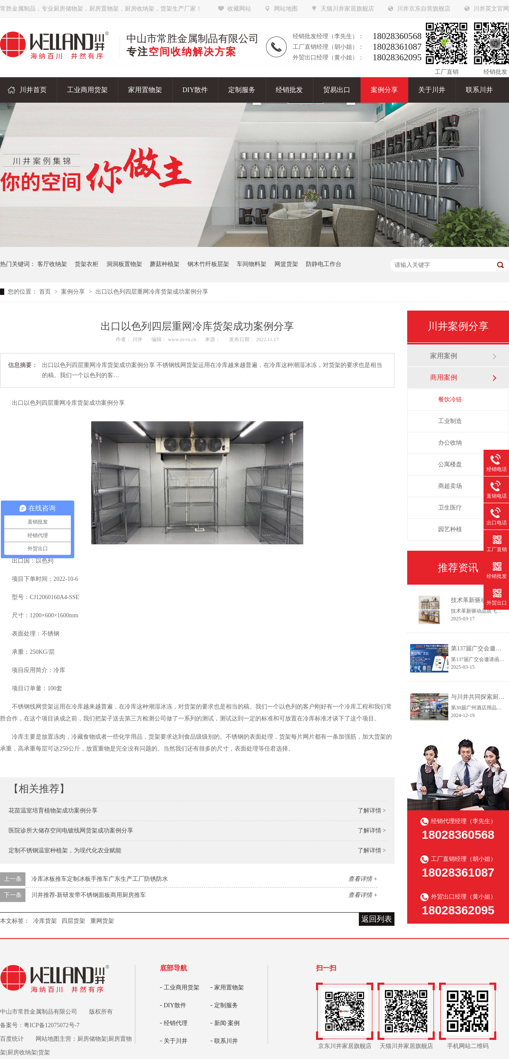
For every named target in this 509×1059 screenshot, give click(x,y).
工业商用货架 (181, 987)
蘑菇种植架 (164, 264)
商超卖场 (450, 486)
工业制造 (450, 421)
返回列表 (376, 919)
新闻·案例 (227, 1023)
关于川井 (175, 1041)
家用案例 (443, 355)
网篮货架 (286, 264)
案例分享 (74, 292)
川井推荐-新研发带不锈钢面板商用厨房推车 (88, 895)
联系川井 (226, 1041)
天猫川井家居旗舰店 (347, 9)
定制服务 (226, 1005)
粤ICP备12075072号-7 (51, 1025)
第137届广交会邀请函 (479, 648)
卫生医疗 (450, 507)
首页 (46, 292)
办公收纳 (450, 443)
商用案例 (443, 377)
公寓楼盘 (450, 464)
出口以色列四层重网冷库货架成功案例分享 (151, 292)
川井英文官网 (491, 9)
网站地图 (286, 9)
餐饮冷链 (450, 399)
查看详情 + (363, 879)
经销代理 (175, 1023)
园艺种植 (450, 529)
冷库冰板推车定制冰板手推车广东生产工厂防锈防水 (99, 879)
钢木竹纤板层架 (208, 264)
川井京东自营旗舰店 (423, 9)
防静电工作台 (323, 264)
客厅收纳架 (52, 264)
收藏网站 (239, 9)
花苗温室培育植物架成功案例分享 (53, 810)
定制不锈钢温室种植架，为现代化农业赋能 (64, 850)
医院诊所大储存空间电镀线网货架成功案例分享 (70, 830)
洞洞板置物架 (124, 264)
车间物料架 (251, 264)
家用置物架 (229, 987)
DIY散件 (175, 1005)
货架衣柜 (86, 264)
